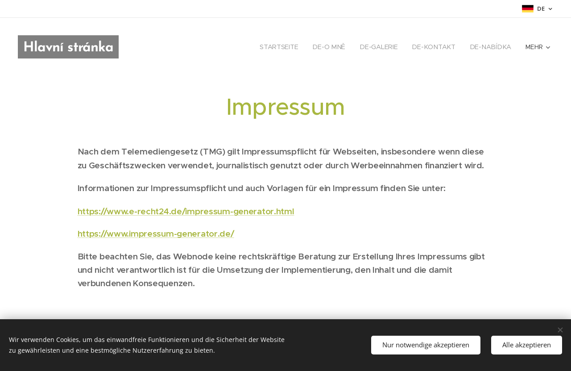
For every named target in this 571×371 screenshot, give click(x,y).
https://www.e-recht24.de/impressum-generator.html (186, 211)
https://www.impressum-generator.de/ (156, 233)
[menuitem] (285, 47)
